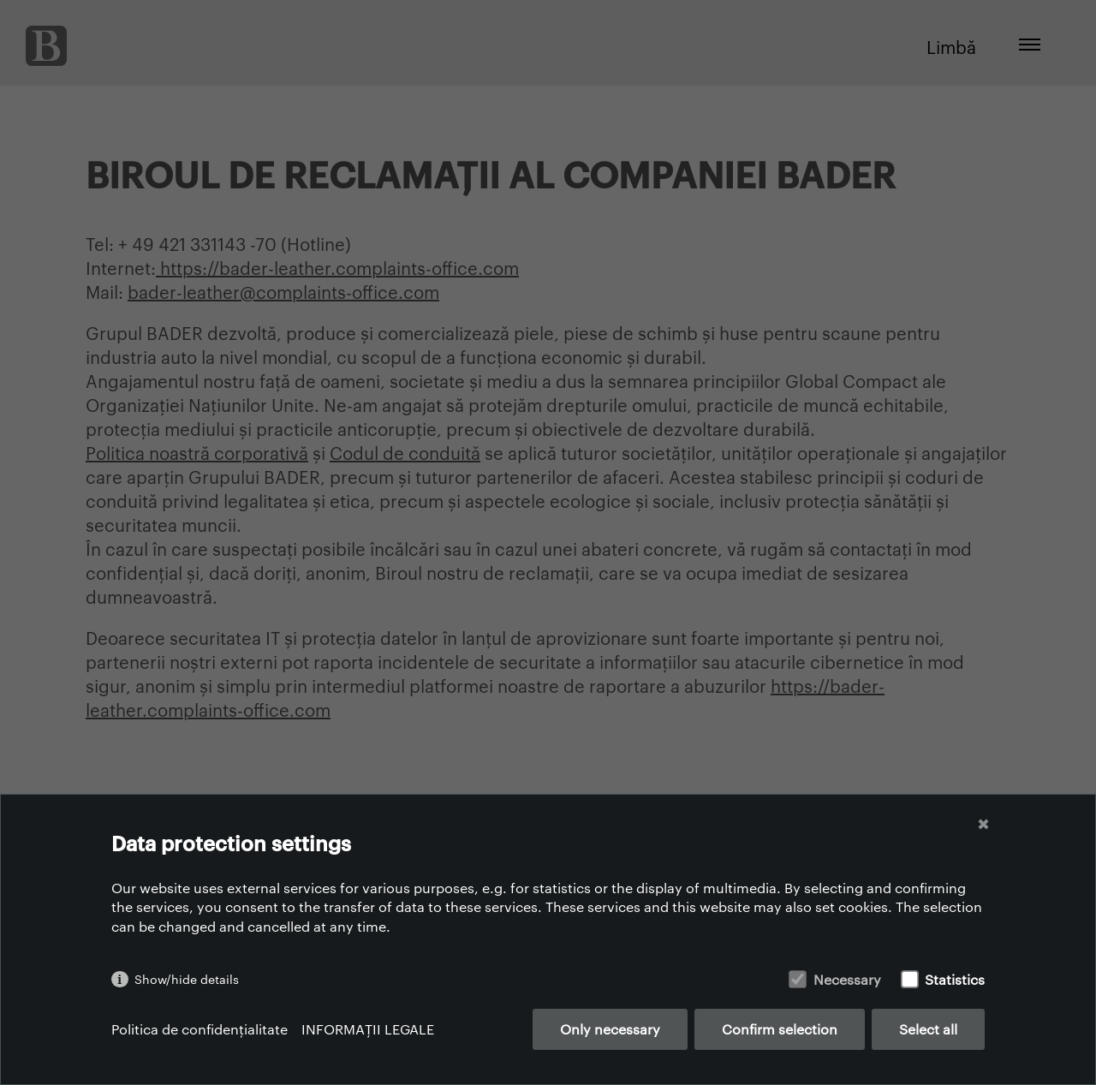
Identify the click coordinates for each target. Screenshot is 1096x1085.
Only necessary (610, 1029)
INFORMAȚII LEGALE (367, 1029)
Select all (928, 1029)
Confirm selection (779, 1029)
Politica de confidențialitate (199, 1029)
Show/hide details (186, 979)
